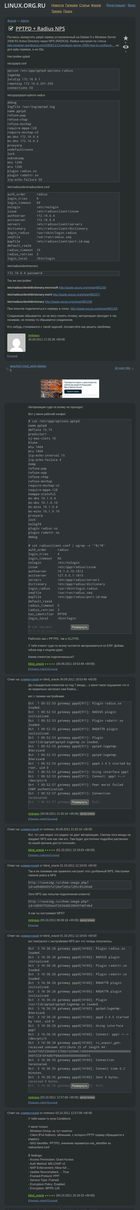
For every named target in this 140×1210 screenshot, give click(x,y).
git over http (122, 368)
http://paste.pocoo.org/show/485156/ (82, 287)
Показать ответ (37, 669)
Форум (96, 5)
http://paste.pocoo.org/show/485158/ (68, 301)
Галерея (71, 5)
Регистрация (115, 5)
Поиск (67, 11)
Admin (25, 20)
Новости (57, 5)
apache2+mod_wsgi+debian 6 (28, 368)
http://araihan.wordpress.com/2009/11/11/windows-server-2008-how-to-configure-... (61, 45)
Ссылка (12, 356)
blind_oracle (36, 663)
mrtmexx (33, 335)
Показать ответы (38, 855)
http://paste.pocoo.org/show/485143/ (94, 308)
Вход (131, 5)
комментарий (30, 679)
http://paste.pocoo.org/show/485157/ (76, 294)
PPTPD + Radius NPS (40, 28)
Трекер (56, 11)
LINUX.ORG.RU (25, 5)
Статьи (84, 5)
